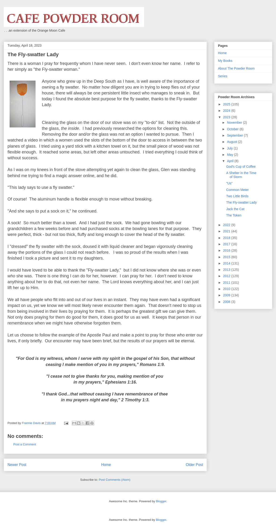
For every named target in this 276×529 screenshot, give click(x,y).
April (230, 161)
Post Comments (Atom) (114, 479)
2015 (227, 257)
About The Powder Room (236, 68)
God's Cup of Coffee (241, 166)
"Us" (229, 183)
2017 (227, 244)
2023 (227, 117)
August (232, 142)
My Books (225, 61)
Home (106, 465)
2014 (227, 263)
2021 (227, 231)
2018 (227, 238)
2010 (227, 289)
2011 (227, 282)
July (230, 148)
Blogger (161, 501)
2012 (227, 276)
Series (222, 76)
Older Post (194, 465)
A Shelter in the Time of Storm (241, 175)
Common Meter (237, 190)
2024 (227, 110)
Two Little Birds (237, 196)
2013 (227, 270)
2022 (227, 225)
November (235, 122)
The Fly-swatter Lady (241, 202)
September (235, 135)
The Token (233, 215)
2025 (227, 104)
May (230, 154)
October (233, 129)
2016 (227, 250)
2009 (227, 295)
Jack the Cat (235, 209)
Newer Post (16, 465)
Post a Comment (24, 444)
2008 (227, 302)
